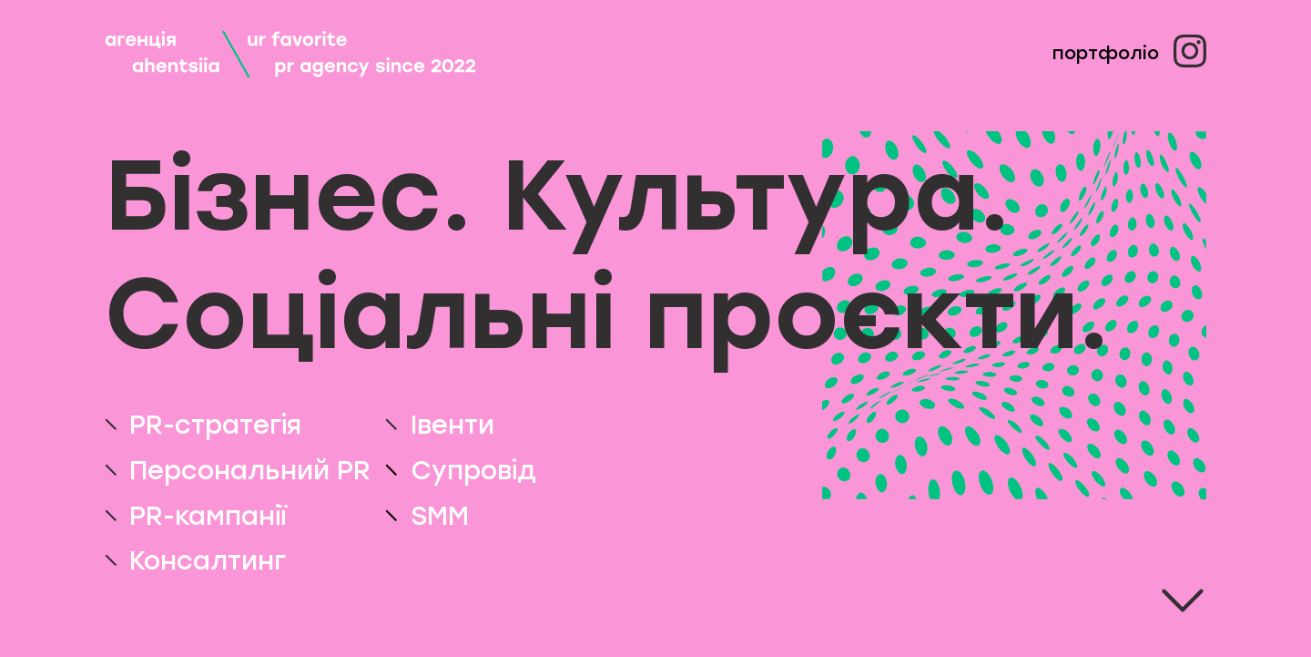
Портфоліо (1105, 53)
